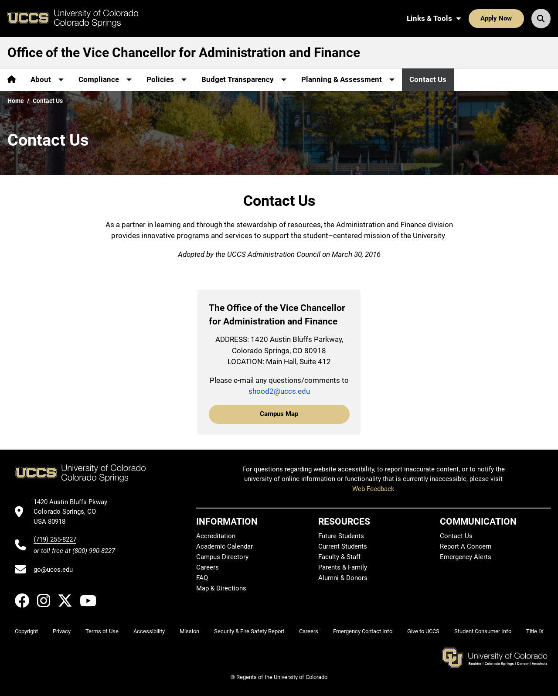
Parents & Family (342, 567)
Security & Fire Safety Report (249, 631)
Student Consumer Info (482, 631)
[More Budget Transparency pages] (244, 79)
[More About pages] (47, 79)
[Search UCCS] (541, 18)
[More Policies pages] (166, 79)
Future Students (341, 536)
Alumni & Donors (342, 578)
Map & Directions (221, 588)
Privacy (62, 631)
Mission (189, 631)
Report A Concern (465, 546)
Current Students (342, 546)
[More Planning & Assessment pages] (348, 79)
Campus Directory (222, 557)
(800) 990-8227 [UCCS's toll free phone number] (93, 551)
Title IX (535, 631)
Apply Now (496, 18)
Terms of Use (102, 631)
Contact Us (427, 79)
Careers (207, 567)
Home (15, 100)
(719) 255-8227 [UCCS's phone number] (55, 539)
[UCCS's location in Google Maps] (74, 511)
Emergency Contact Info (362, 631)
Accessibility (149, 631)
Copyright (26, 631)
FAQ (202, 578)
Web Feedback (373, 489)
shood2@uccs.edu (279, 391)
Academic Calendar (224, 546)
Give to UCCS (423, 631)
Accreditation (215, 536)
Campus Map (279, 414)
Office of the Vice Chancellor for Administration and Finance (183, 52)
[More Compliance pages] (105, 79)
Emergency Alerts (465, 557)
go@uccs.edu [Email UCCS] (53, 569)
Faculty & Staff (339, 557)
